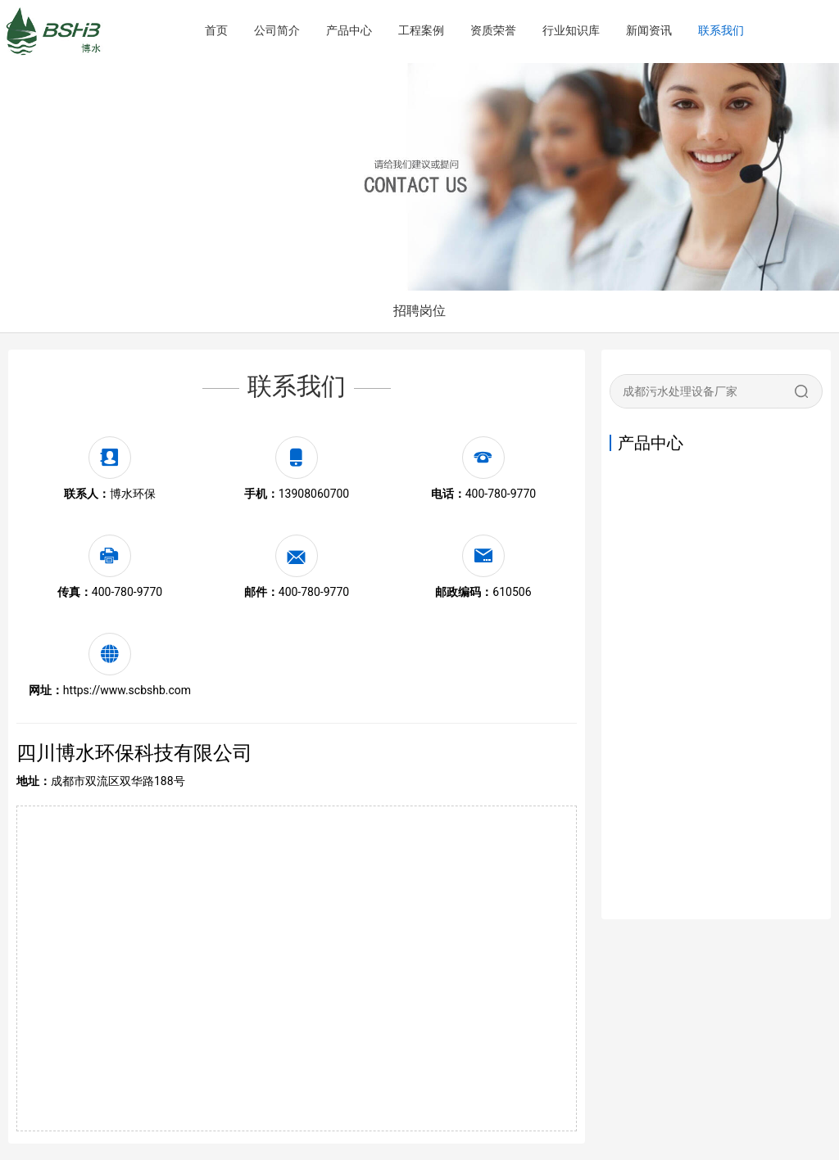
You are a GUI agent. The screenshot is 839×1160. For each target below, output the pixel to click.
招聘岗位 (419, 310)
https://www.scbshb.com (127, 690)
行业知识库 (571, 30)
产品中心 (349, 30)
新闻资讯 (649, 30)
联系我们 (721, 30)
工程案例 (421, 30)
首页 (216, 30)
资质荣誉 (493, 30)
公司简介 (277, 30)
